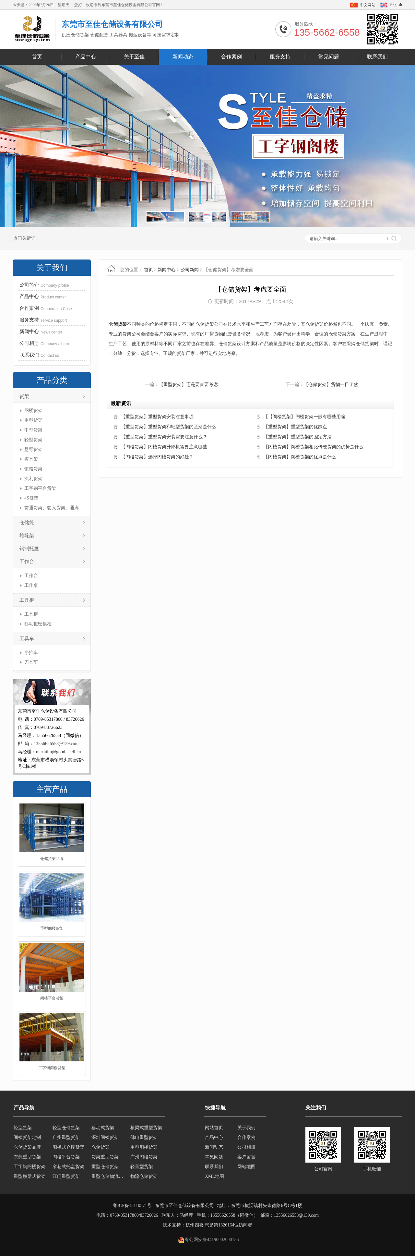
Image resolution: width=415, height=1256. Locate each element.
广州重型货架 (66, 1137)
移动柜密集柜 (38, 624)
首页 (37, 56)
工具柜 (26, 600)
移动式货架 (102, 1127)
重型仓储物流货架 (108, 1176)
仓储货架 (118, 324)
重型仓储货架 (105, 1166)
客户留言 (246, 1156)
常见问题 (328, 56)
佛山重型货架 (144, 1137)
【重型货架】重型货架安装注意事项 (157, 416)
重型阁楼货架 (52, 928)
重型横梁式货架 (29, 1176)
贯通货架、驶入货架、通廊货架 (54, 507)
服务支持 (280, 56)
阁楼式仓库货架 (68, 1147)
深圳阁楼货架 (105, 1137)
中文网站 (367, 5)
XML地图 (214, 1176)
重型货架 (33, 420)
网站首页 (214, 1127)
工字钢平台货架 (40, 488)
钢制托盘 (29, 548)
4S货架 (31, 498)
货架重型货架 (105, 1156)
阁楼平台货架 (52, 998)
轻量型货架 (141, 1166)
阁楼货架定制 (27, 1137)
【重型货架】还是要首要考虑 (188, 384)
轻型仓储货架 (66, 1127)
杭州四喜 (194, 1225)
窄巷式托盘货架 (68, 1166)
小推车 (31, 652)
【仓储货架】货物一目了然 (331, 384)
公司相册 (246, 1147)
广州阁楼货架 (144, 1156)
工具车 (26, 638)
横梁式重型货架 (146, 1127)
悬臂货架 (33, 449)
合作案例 (231, 56)
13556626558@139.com (56, 743)
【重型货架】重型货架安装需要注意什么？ (164, 436)
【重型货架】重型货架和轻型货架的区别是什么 (168, 426)
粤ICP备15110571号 (132, 1205)
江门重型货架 (66, 1176)
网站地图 (246, 1166)
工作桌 (31, 585)
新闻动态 (182, 56)
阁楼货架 (33, 410)
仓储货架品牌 (52, 858)
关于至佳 (134, 56)
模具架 (31, 459)
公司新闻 (190, 269)
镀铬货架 (33, 468)
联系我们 (377, 56)
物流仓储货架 (144, 1176)
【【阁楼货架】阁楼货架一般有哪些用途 (304, 416)
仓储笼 (26, 522)
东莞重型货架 (27, 1156)
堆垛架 (26, 535)
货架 (24, 396)
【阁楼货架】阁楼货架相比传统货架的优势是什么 (313, 446)
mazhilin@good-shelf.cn (58, 751)
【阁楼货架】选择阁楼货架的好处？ (157, 456)
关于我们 (246, 1127)
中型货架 (33, 430)
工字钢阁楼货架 (51, 1068)
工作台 (26, 561)
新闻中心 (167, 269)
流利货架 (33, 478)
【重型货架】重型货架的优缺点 (295, 426)
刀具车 (31, 662)
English (396, 5)
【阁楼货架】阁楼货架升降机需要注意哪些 (164, 446)
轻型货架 (33, 439)
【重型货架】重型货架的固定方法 (298, 436)
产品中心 (85, 56)
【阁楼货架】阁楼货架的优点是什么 (300, 456)
